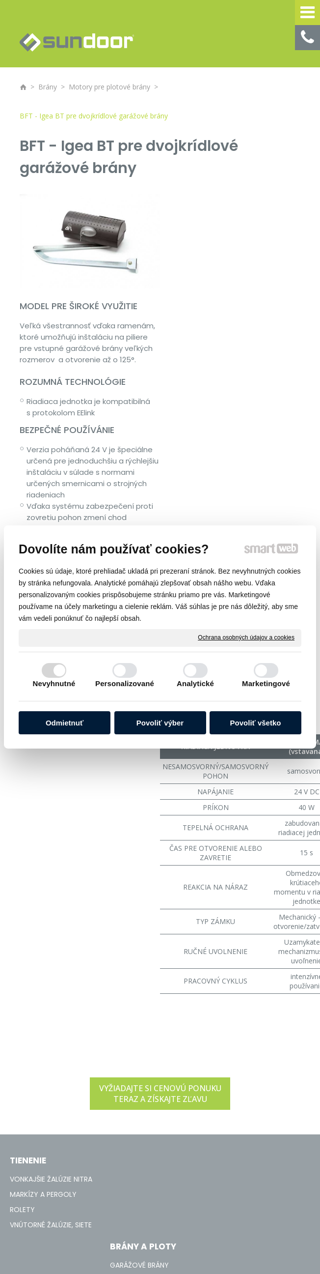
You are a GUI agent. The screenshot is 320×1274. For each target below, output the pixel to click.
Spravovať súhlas (245, 1081)
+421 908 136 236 (260, 958)
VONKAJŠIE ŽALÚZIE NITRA (51, 953)
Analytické (195, 683)
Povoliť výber (160, 723)
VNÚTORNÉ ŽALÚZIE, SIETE (51, 999)
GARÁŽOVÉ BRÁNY (145, 953)
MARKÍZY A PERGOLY (43, 969)
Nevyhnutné (54, 683)
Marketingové (266, 683)
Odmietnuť (64, 723)
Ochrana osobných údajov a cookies (246, 637)
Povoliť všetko (255, 723)
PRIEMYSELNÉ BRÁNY (148, 969)
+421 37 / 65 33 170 (263, 948)
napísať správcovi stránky (83, 1081)
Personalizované (124, 683)
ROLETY (22, 984)
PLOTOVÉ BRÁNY (143, 984)
